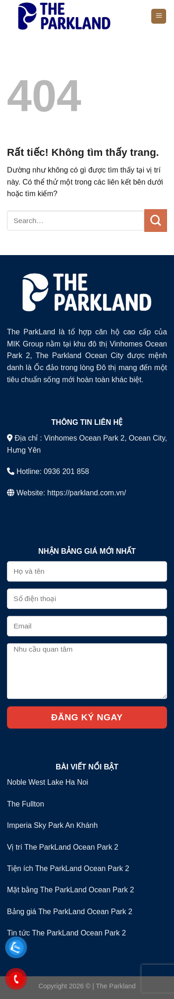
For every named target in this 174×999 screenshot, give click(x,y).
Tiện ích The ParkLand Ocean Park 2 (68, 868)
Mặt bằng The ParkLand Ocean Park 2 (70, 890)
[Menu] (158, 16)
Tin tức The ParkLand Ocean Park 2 (66, 933)
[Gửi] (155, 220)
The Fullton (25, 804)
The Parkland (116, 986)
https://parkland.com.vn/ (86, 493)
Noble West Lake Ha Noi (47, 782)
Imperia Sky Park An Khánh (52, 825)
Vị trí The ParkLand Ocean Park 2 (62, 847)
